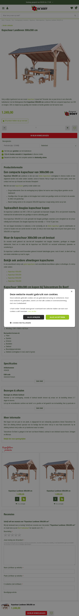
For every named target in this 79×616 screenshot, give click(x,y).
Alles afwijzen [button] (33, 317)
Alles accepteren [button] (57, 317)
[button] (20, 323)
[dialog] (39, 308)
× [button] (71, 291)
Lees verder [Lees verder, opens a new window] (32, 311)
